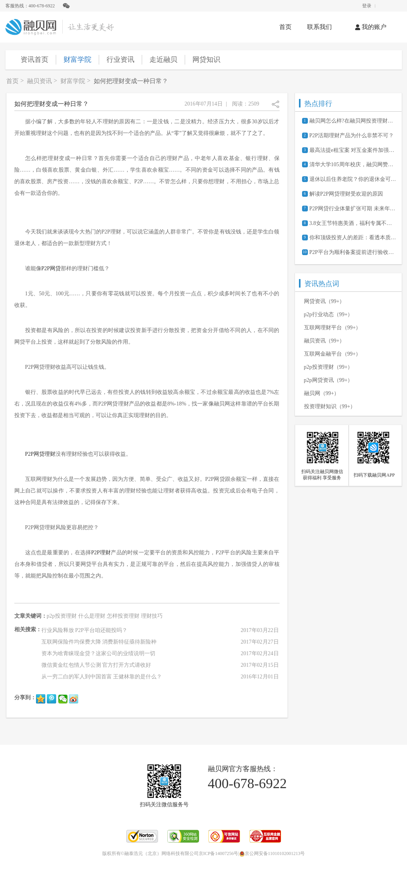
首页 (285, 27)
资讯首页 (34, 59)
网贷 (55, 268)
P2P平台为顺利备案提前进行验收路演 (352, 252)
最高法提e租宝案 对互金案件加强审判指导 (352, 150)
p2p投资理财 (62, 616)
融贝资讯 (39, 81)
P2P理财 (101, 552)
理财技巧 (152, 616)
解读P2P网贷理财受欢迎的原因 (346, 194)
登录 (366, 6)
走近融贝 (163, 59)
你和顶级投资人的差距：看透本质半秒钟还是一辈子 (352, 237)
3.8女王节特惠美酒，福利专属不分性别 (352, 223)
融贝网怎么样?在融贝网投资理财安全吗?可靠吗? (352, 121)
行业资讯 (120, 59)
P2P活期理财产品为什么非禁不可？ (351, 135)
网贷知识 (206, 59)
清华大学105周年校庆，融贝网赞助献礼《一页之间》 (352, 164)
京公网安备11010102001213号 (272, 853)
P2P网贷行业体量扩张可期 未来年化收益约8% (352, 208)
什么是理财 (91, 616)
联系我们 (319, 27)
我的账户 (370, 27)
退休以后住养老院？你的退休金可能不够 (352, 179)
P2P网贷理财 (40, 454)
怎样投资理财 (123, 616)
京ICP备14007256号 (219, 853)
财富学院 (77, 59)
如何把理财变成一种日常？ (131, 81)
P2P (45, 268)
